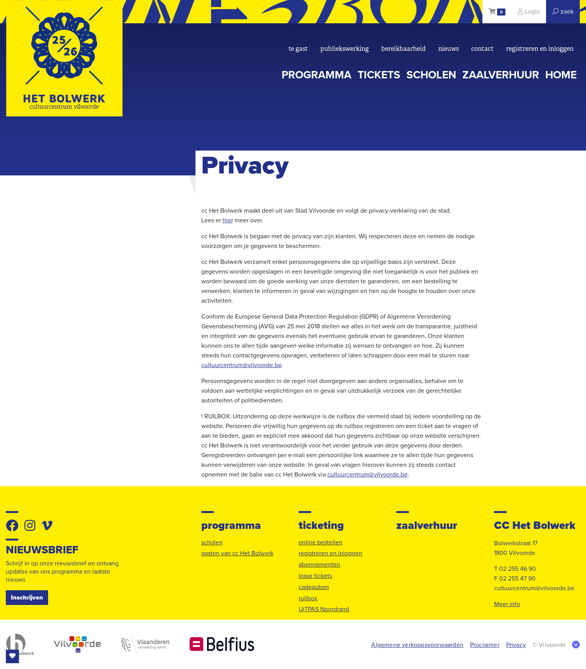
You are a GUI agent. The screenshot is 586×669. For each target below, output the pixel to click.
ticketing (321, 525)
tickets (379, 74)
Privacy (516, 645)
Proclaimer (485, 645)
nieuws (448, 49)
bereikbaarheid (403, 49)
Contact (482, 49)
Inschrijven (27, 597)
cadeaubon (314, 587)
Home (561, 74)
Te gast (298, 49)
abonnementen (319, 564)
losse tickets (315, 576)
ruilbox (308, 598)
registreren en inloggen (540, 49)
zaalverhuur (500, 74)
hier (228, 220)
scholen (431, 74)
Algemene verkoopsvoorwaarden (417, 645)
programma (316, 74)
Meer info (507, 604)
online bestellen (320, 542)
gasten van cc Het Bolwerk (237, 553)
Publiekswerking (344, 49)
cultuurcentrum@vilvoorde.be (241, 365)
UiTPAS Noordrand (324, 609)
